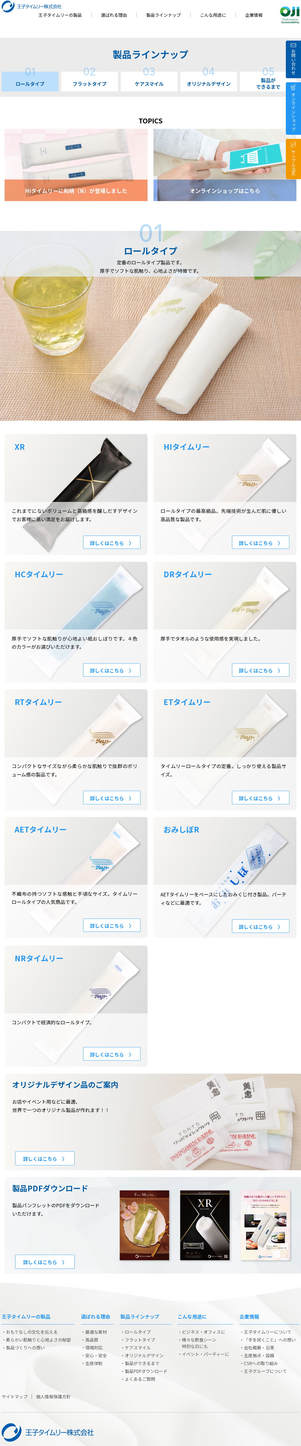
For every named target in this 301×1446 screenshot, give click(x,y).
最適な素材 (96, 1332)
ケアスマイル (149, 79)
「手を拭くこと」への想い (270, 1339)
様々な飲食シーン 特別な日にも (199, 1342)
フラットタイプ (90, 79)
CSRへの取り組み (261, 1363)
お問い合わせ (293, 62)
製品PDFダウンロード (146, 1371)
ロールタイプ (30, 79)
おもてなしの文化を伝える (32, 1332)
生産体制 (94, 1363)
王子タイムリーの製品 (60, 26)
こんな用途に (213, 26)
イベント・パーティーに (205, 1354)
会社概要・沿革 (259, 1347)
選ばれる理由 (114, 26)
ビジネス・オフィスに (203, 1332)
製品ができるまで (268, 81)
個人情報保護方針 (53, 1396)
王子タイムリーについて (268, 1332)
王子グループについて (265, 1371)
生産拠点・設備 (259, 1355)
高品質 (91, 1339)
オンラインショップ (293, 111)
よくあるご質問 (140, 1379)
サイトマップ (15, 1396)
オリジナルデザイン (209, 79)
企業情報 (254, 26)
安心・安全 (96, 1355)
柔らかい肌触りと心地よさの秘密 (38, 1339)
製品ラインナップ (163, 26)
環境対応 (94, 1347)
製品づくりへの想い (25, 1347)
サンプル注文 (293, 163)
